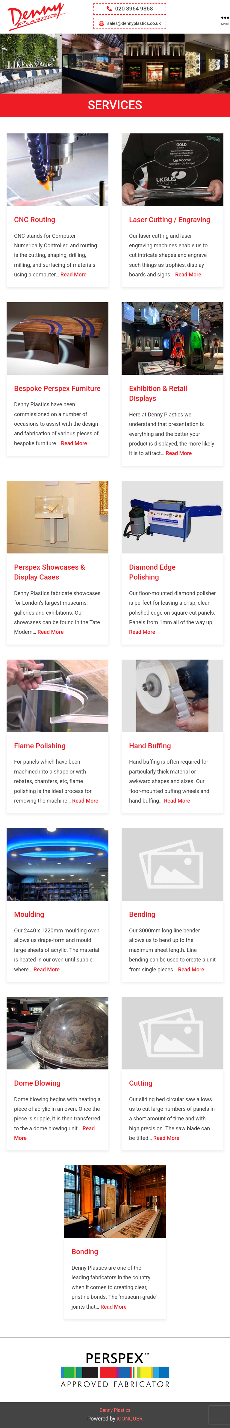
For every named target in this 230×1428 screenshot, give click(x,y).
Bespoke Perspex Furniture (57, 388)
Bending (142, 914)
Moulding (29, 914)
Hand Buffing (150, 746)
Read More (73, 274)
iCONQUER (129, 1418)
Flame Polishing (40, 746)
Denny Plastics (115, 1410)
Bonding (85, 1252)
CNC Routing (34, 220)
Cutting (140, 1083)
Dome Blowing (37, 1083)
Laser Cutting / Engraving (169, 220)
